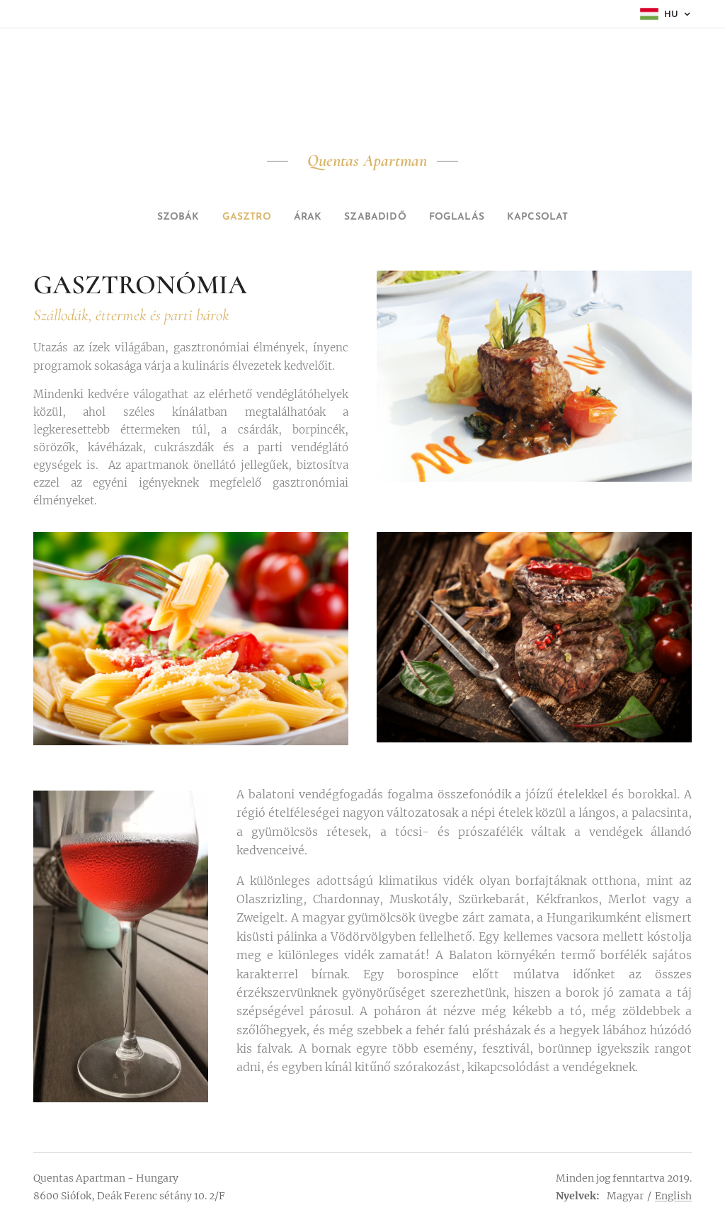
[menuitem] (162, 217)
